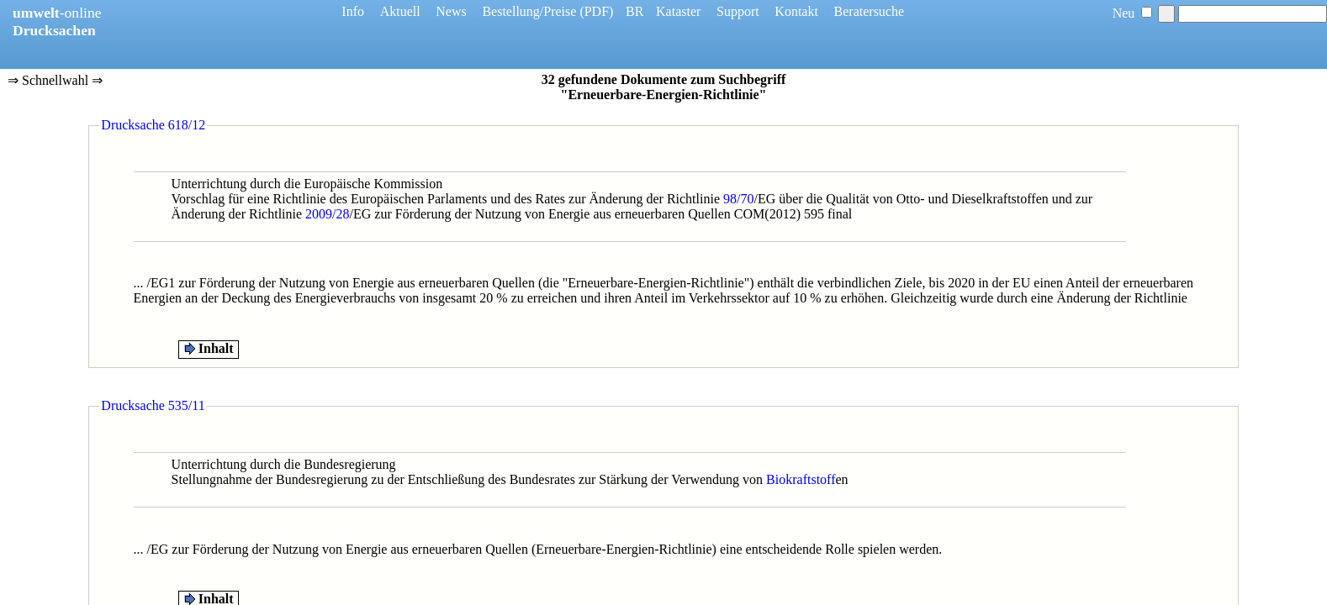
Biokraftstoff (800, 479)
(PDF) (596, 11)
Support (737, 11)
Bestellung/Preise (529, 11)
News (451, 11)
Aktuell (400, 11)
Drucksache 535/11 (152, 405)
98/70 (738, 199)
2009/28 (327, 214)
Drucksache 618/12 (153, 125)
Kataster (678, 11)
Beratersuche (869, 11)
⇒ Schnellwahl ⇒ (55, 81)
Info (352, 11)
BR (634, 11)
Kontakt (796, 11)
